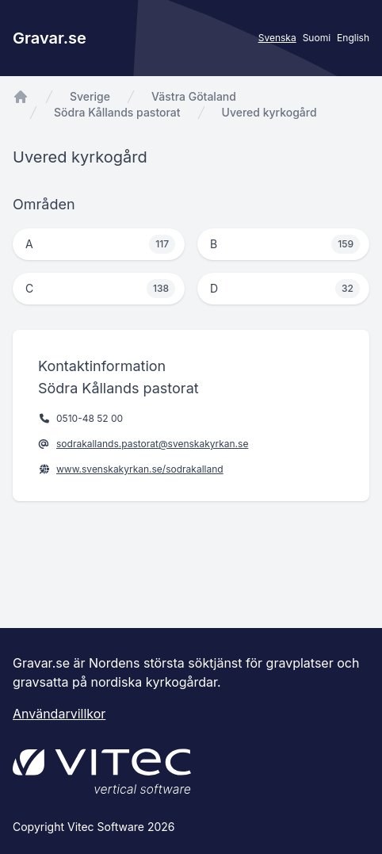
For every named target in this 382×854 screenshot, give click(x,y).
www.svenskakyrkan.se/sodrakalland (139, 469)
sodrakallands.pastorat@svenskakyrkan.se (152, 444)
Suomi (316, 38)
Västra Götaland (193, 96)
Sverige (90, 96)
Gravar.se (49, 38)
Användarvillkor (59, 714)
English (353, 38)
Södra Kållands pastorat (117, 112)
